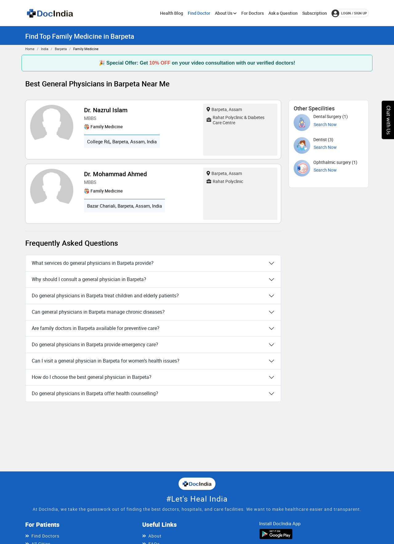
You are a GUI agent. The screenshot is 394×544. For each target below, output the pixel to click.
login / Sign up (349, 13)
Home (29, 48)
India (44, 48)
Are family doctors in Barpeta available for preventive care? (95, 328)
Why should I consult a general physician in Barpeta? (89, 279)
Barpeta (61, 48)
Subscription (314, 13)
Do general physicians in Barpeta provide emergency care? (95, 344)
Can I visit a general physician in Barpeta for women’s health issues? (105, 360)
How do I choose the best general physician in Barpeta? (91, 377)
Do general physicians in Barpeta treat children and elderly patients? (105, 295)
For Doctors (252, 13)
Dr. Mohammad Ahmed (115, 174)
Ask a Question (283, 13)
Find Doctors (45, 536)
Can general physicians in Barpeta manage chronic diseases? (98, 311)
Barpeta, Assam (224, 109)
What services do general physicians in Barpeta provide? (93, 263)
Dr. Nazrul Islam (105, 110)
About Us (226, 13)
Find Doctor (199, 13)
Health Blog (171, 13)
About (155, 536)
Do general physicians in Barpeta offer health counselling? (95, 393)
